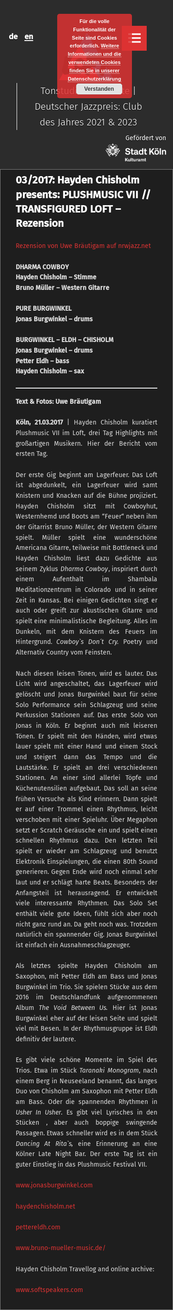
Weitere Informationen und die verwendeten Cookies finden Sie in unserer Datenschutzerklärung (94, 62)
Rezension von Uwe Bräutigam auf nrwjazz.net (83, 246)
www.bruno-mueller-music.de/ (61, 1248)
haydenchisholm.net (45, 1206)
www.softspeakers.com (49, 1290)
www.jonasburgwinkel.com (54, 1185)
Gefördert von (136, 147)
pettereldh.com (38, 1227)
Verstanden (99, 89)
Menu (134, 38)
